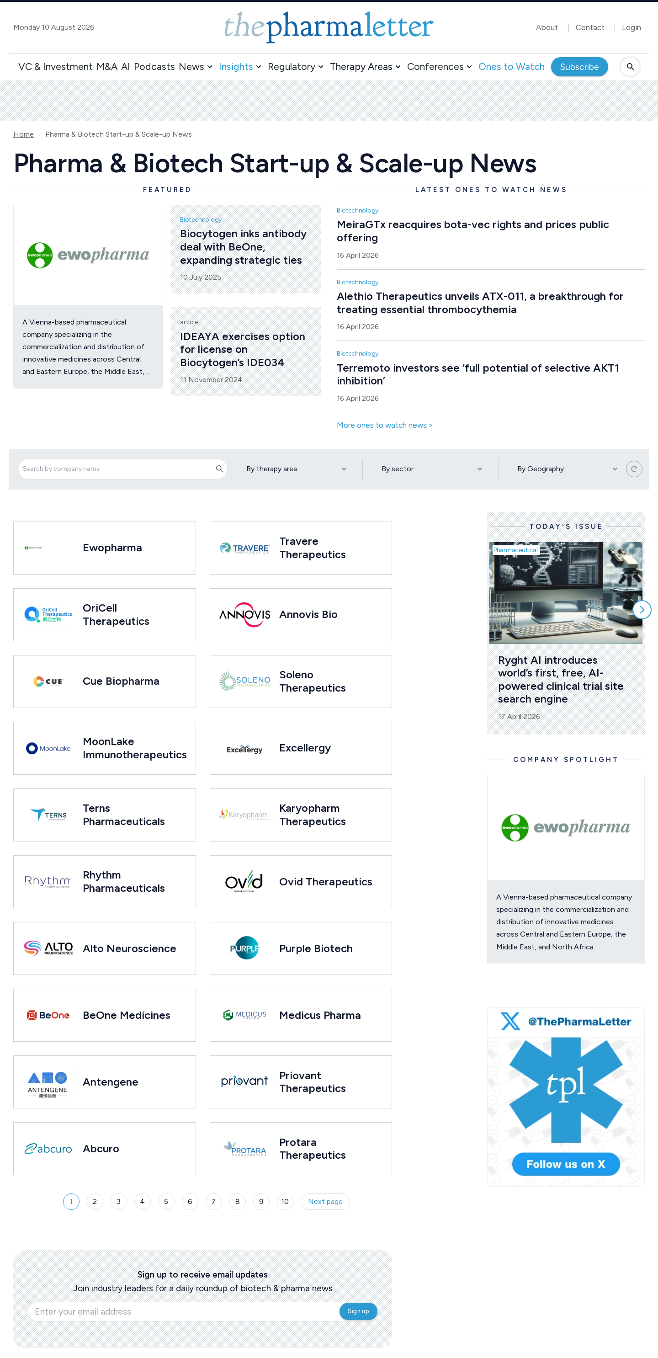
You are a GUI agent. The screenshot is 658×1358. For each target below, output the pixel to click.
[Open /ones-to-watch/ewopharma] (33, 548)
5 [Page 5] (166, 1201)
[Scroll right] (642, 609)
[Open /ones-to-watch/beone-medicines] (48, 1015)
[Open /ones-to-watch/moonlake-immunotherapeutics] (48, 748)
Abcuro (101, 1148)
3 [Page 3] (119, 1201)
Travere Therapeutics (312, 547)
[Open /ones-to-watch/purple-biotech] (244, 948)
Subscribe (579, 67)
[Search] (220, 469)
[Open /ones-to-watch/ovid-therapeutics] (244, 882)
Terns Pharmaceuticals (124, 814)
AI (125, 66)
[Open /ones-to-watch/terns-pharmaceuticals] (48, 815)
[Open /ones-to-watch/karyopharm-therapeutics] (244, 815)
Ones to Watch (511, 66)
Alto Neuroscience (129, 948)
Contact (590, 27)
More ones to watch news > (385, 425)
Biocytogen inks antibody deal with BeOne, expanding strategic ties (244, 246)
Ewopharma (112, 547)
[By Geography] (566, 469)
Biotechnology (201, 220)
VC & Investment (55, 66)
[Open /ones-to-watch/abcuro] (48, 1149)
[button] (209, 66)
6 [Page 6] (190, 1201)
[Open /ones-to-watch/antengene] (48, 1082)
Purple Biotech (316, 948)
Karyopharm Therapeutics (312, 814)
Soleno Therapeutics (312, 681)
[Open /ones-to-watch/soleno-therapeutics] (244, 681)
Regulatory (291, 66)
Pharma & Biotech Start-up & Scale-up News (118, 134)
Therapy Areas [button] (361, 66)
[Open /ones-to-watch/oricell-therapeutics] (48, 615)
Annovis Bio (308, 614)
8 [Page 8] (237, 1201)
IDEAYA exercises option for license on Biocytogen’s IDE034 (244, 349)
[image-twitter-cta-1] (566, 1097)
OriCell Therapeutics (116, 614)
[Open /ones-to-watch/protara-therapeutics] (244, 1149)
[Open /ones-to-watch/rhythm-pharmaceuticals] (48, 882)
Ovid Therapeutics (325, 881)
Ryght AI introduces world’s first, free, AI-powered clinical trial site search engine (562, 679)
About (547, 27)
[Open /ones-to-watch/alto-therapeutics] (48, 948)
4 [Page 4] (142, 1201)
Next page (325, 1201)
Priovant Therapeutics (312, 1082)
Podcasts (154, 66)
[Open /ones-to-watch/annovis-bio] (244, 615)
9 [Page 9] (261, 1201)
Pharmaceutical (516, 550)
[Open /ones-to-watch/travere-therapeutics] (244, 548)
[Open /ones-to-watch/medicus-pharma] (244, 1015)
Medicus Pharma (320, 1015)
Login (631, 27)
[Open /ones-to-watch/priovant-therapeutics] (244, 1082)
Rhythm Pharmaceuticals (124, 881)
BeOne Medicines (128, 1015)
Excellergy (305, 747)
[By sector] (430, 469)
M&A (106, 66)
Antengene (110, 1081)
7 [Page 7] (214, 1201)
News (191, 66)
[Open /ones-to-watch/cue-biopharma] (48, 681)
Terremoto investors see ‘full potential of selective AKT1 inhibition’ (479, 374)
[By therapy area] (295, 469)
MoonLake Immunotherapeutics (135, 748)
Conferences (435, 66)
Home (23, 134)
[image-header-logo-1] (328, 27)
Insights (236, 66)
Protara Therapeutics (312, 1148)
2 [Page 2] (95, 1201)
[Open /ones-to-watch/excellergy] (244, 748)
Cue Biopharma (121, 680)
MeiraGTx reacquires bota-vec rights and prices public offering (474, 231)
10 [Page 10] (285, 1201)
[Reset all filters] (634, 469)
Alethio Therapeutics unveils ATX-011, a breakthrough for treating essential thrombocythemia (481, 302)
